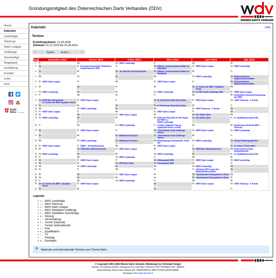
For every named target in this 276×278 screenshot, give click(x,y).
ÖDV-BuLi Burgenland (53, 100)
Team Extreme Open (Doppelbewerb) (243, 150)
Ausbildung (11, 67)
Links (7, 78)
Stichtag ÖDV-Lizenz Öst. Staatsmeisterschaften (207, 170)
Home (8, 25)
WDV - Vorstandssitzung (92, 146)
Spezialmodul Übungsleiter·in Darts (212, 174)
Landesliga (11, 36)
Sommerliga (11, 57)
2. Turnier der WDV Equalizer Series (59, 102)
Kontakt (9, 73)
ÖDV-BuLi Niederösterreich (208, 149)
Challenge (10, 51)
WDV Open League (205, 66)
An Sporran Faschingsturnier (133, 71)
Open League (12, 46)
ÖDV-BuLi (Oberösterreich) (93, 149)
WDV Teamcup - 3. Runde (246, 100)
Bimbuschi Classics (129, 136)
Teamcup (10, 41)
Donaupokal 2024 (166, 160)
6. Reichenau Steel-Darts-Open (172, 100)
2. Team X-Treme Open (245, 146)
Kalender (10, 30)
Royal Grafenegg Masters (246, 141)
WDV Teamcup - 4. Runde (246, 184)
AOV (7, 83)
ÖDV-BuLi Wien (127, 163)
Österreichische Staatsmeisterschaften (244, 77)
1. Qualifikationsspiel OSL (246, 118)
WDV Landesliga (127, 63)
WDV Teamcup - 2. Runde (207, 109)
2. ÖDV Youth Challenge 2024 (209, 92)
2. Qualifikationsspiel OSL (246, 154)
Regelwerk (10, 62)
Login (267, 27)
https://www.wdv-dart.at (143, 273)
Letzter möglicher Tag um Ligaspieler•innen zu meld (169, 126)
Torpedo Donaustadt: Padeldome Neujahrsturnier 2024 (95, 67)
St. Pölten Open (203, 115)
